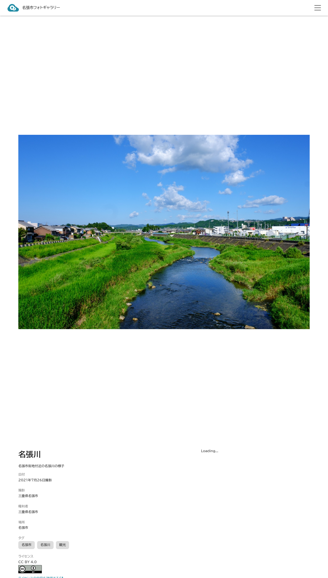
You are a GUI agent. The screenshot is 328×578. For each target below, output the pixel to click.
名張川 (45, 544)
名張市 (26, 544)
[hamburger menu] (317, 7)
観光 (62, 544)
